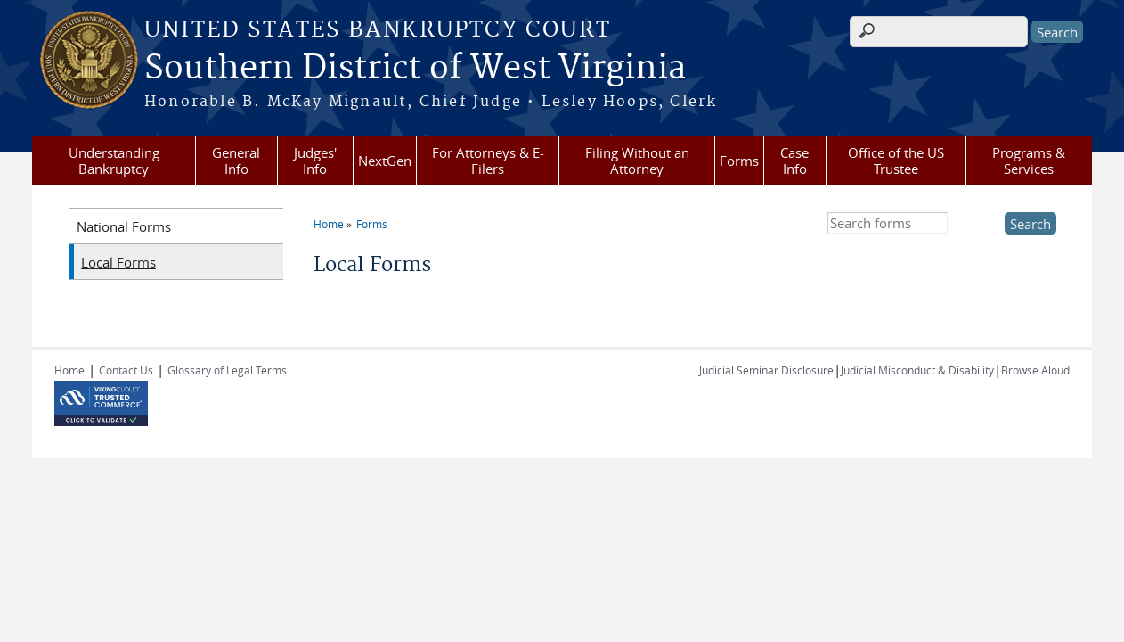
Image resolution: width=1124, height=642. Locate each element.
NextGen (384, 160)
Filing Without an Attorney (637, 160)
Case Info (794, 160)
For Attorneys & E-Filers (488, 160)
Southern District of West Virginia (415, 68)
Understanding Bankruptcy (114, 160)
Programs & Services (1028, 160)
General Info (236, 160)
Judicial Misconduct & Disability (917, 370)
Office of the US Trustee (896, 160)
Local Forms (118, 262)
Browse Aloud (1035, 370)
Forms (739, 160)
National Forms (124, 226)
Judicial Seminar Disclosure (766, 370)
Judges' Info (315, 160)
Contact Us (126, 370)
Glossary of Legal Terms (227, 370)
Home (329, 224)
